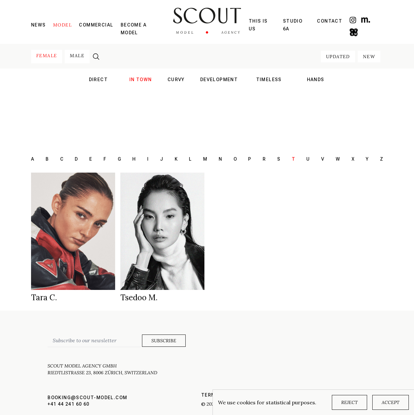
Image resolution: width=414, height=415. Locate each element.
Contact (329, 21)
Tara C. (44, 298)
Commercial (96, 24)
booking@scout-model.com (87, 397)
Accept (390, 402)
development (219, 79)
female (46, 56)
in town (140, 79)
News (38, 24)
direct (98, 79)
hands (315, 79)
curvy (176, 79)
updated (338, 56)
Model (62, 25)
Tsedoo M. (139, 298)
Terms (210, 395)
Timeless (269, 79)
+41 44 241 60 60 (68, 404)
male (77, 56)
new (369, 56)
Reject (349, 402)
